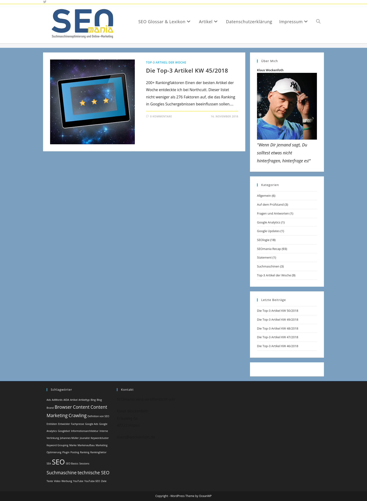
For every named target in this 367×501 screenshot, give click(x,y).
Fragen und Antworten (273, 213)
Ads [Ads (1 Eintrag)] (49, 399)
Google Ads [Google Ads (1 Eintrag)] (91, 424)
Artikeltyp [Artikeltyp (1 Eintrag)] (84, 399)
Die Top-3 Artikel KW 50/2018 (277, 310)
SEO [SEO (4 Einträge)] (58, 462)
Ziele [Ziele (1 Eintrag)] (103, 481)
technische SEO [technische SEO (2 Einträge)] (93, 473)
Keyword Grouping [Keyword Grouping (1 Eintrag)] (57, 445)
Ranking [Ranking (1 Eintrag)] (84, 452)
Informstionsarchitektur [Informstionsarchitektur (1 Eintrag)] (85, 431)
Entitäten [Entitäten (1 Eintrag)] (52, 424)
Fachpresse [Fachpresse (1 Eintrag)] (77, 424)
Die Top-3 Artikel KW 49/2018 (277, 319)
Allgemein (264, 195)
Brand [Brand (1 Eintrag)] (50, 407)
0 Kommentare (161, 116)
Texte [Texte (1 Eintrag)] (50, 481)
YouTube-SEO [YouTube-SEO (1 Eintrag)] (92, 481)
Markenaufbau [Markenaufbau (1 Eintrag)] (86, 445)
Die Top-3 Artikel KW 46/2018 (277, 346)
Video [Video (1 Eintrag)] (57, 481)
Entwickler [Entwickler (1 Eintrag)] (64, 424)
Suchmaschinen (268, 266)
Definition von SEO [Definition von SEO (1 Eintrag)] (98, 416)
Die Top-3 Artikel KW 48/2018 (277, 328)
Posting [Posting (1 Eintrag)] (74, 452)
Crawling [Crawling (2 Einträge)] (78, 415)
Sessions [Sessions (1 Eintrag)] (84, 463)
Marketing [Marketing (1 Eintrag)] (101, 445)
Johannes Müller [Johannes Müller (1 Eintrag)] (69, 438)
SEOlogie (263, 240)
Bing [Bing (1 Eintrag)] (93, 399)
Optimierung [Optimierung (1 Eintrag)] (54, 452)
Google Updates (268, 231)
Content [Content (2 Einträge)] (81, 407)
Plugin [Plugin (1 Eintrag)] (66, 452)
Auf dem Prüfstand (270, 204)
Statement (264, 257)
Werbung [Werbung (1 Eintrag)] (67, 481)
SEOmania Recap (269, 249)
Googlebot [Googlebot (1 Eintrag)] (64, 431)
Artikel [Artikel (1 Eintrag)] (73, 399)
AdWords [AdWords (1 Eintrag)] (57, 399)
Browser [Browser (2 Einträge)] (63, 407)
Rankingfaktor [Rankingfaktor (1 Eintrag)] (98, 452)
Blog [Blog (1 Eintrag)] (99, 399)
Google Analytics (268, 222)
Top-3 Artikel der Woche (166, 62)
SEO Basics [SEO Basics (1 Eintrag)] (72, 463)
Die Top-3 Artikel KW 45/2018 (187, 70)
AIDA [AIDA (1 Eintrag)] (66, 399)
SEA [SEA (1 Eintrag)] (49, 463)
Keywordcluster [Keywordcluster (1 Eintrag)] (100, 438)
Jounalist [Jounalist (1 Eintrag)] (85, 438)
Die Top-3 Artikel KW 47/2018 (277, 337)
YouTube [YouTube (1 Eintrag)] (78, 481)
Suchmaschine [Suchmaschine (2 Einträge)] (62, 473)
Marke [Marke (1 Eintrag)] (73, 445)
